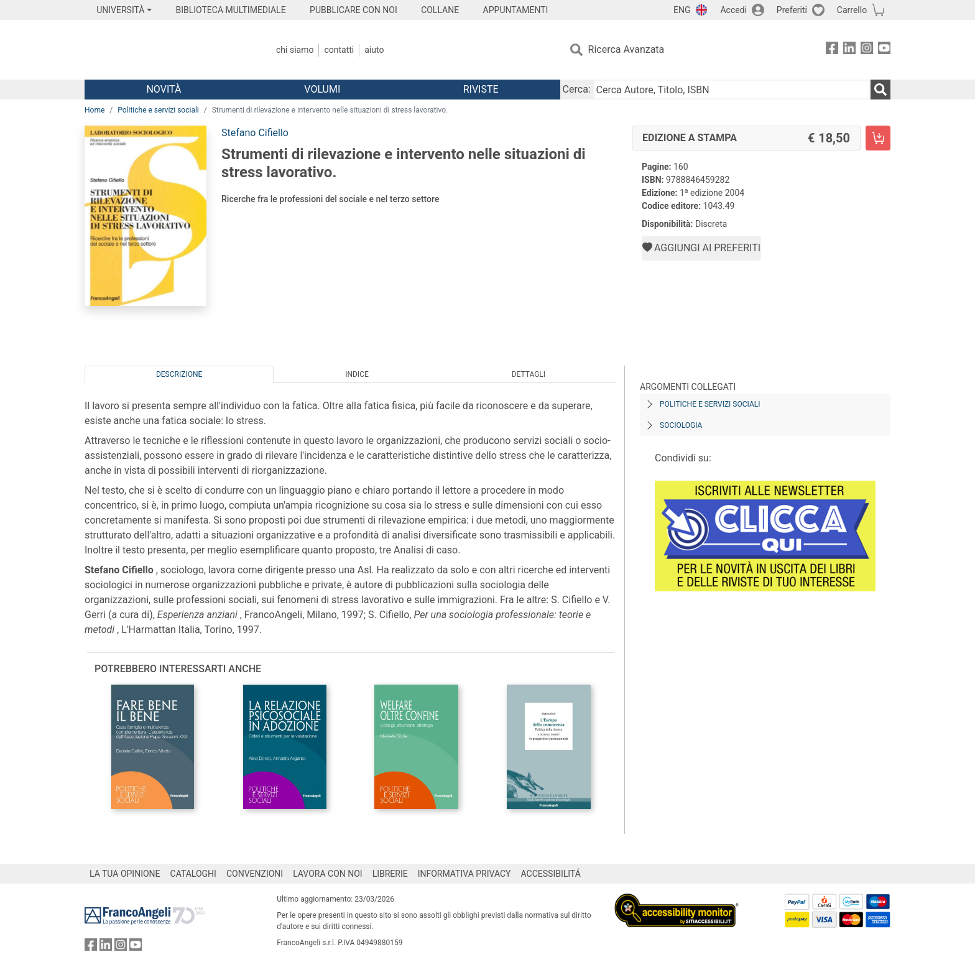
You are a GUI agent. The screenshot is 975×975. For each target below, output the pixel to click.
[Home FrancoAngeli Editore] (167, 49)
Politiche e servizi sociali (158, 110)
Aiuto (374, 50)
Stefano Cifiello (255, 133)
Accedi (733, 10)
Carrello (852, 10)
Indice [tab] (357, 374)
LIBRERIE (390, 874)
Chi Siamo (294, 50)
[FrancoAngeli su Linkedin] (849, 50)
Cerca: (577, 89)
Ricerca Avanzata (626, 49)
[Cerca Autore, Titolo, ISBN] (732, 89)
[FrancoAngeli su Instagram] (867, 50)
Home (94, 110)
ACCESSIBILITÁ (551, 874)
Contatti (339, 50)
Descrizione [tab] (179, 374)
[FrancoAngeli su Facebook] (832, 50)
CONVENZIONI (254, 874)
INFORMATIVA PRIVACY (464, 874)
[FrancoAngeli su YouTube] (884, 50)
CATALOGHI (193, 874)
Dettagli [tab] (528, 374)
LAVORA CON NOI (328, 874)
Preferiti (792, 10)
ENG (681, 10)
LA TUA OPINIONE (125, 874)
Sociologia (681, 425)
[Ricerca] (880, 89)
